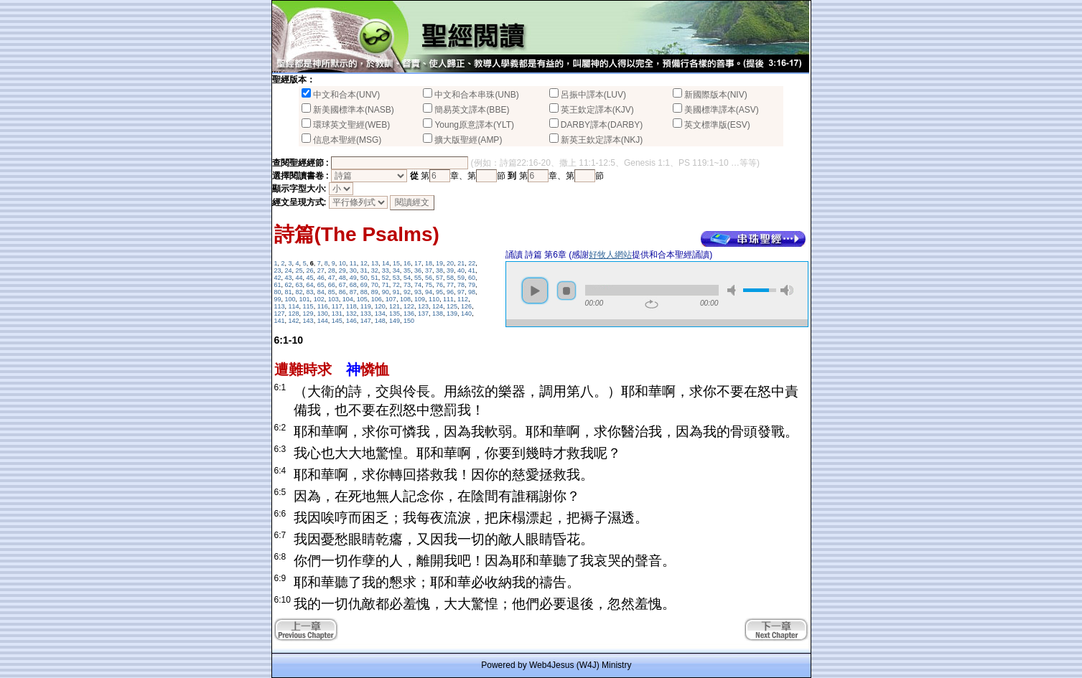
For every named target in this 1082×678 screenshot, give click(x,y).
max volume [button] (786, 290)
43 (288, 277)
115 (308, 306)
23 (277, 270)
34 (396, 270)
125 (452, 306)
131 (337, 313)
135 (394, 313)
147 (365, 320)
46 (321, 277)
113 (279, 306)
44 (299, 277)
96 (450, 292)
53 (396, 277)
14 (385, 263)
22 (471, 263)
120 (380, 306)
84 (321, 292)
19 (439, 263)
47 (331, 277)
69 (364, 284)
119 (365, 306)
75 (428, 284)
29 (342, 270)
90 (385, 292)
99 (277, 299)
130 (322, 313)
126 (466, 306)
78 (461, 284)
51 (374, 277)
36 (417, 270)
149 (394, 320)
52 (385, 277)
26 (310, 270)
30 (353, 270)
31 (364, 270)
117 (337, 306)
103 (333, 299)
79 (471, 284)
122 (409, 306)
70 (374, 284)
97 (461, 292)
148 (380, 320)
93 (417, 292)
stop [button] (566, 291)
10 (342, 263)
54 (407, 277)
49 (353, 277)
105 (362, 299)
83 (310, 292)
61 (277, 284)
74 (417, 284)
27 (321, 270)
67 (342, 284)
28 (331, 270)
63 (299, 284)
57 (439, 277)
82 (299, 292)
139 (452, 313)
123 (423, 306)
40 (461, 270)
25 (299, 270)
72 (396, 284)
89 (374, 292)
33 (385, 270)
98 (471, 292)
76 (439, 284)
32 (374, 270)
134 (380, 313)
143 (308, 320)
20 (450, 263)
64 (310, 284)
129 (308, 313)
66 (331, 284)
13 (374, 263)
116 (322, 306)
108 (405, 299)
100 (290, 299)
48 (342, 277)
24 (288, 270)
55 (417, 277)
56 (428, 277)
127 (279, 313)
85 (331, 292)
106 (376, 299)
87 (353, 292)
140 (466, 313)
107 (391, 299)
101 (304, 299)
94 (428, 292)
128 (294, 313)
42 (277, 277)
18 (428, 263)
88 (364, 292)
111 (448, 299)
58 (450, 277)
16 (407, 263)
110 (434, 299)
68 (353, 284)
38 (439, 270)
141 (279, 320)
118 (351, 306)
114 (294, 306)
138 (437, 313)
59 (461, 277)
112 (462, 299)
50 (364, 277)
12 (364, 263)
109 (419, 299)
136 (409, 313)
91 (396, 292)
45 (310, 277)
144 (322, 320)
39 (450, 270)
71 (385, 284)
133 (365, 313)
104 (347, 299)
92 (407, 292)
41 (471, 270)
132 (351, 313)
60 (471, 277)
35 (407, 270)
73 (407, 284)
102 (319, 299)
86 (342, 292)
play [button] (535, 290)
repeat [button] (652, 304)
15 (396, 263)
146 (351, 320)
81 (288, 292)
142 (294, 320)
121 (394, 306)
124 (437, 306)
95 (439, 292)
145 (337, 320)
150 (409, 320)
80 (277, 292)
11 (353, 263)
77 (450, 284)
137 (423, 313)
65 (321, 284)
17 (417, 263)
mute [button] (733, 290)
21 (461, 263)
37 (428, 270)
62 (288, 284)
